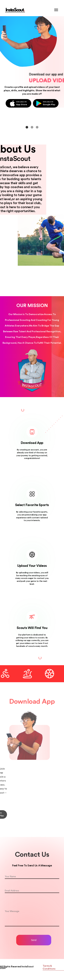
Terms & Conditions (49, 967)
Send (34, 940)
